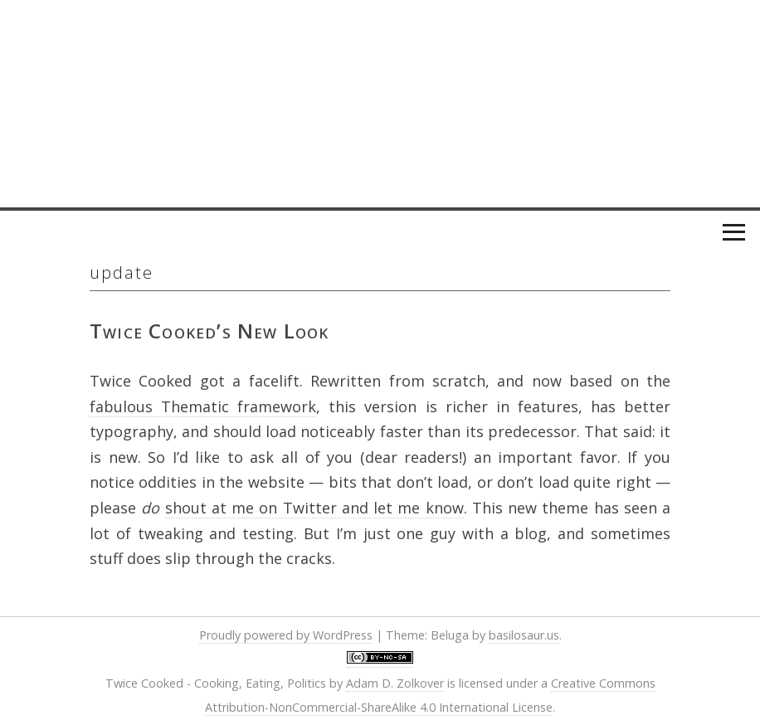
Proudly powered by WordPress (286, 635)
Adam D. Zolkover (395, 683)
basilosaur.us (524, 635)
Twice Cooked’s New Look (209, 330)
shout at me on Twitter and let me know (314, 508)
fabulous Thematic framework (203, 406)
